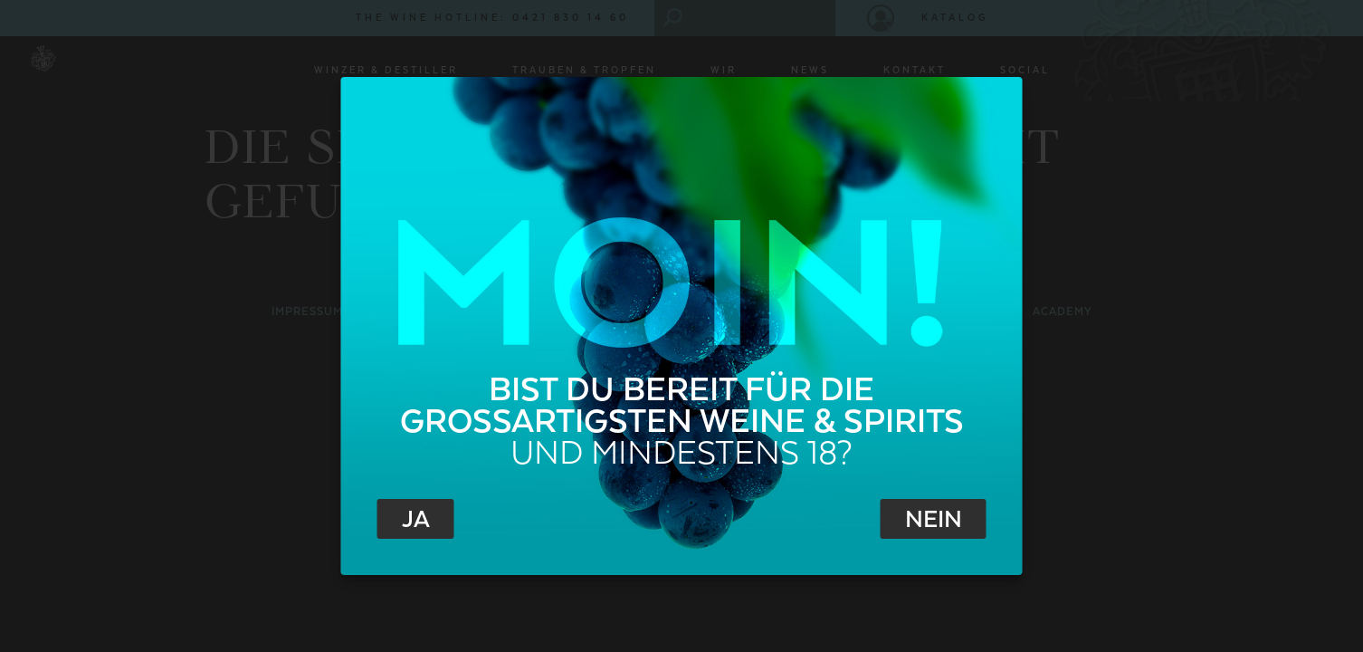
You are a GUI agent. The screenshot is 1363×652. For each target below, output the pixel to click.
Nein (933, 519)
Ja (416, 519)
